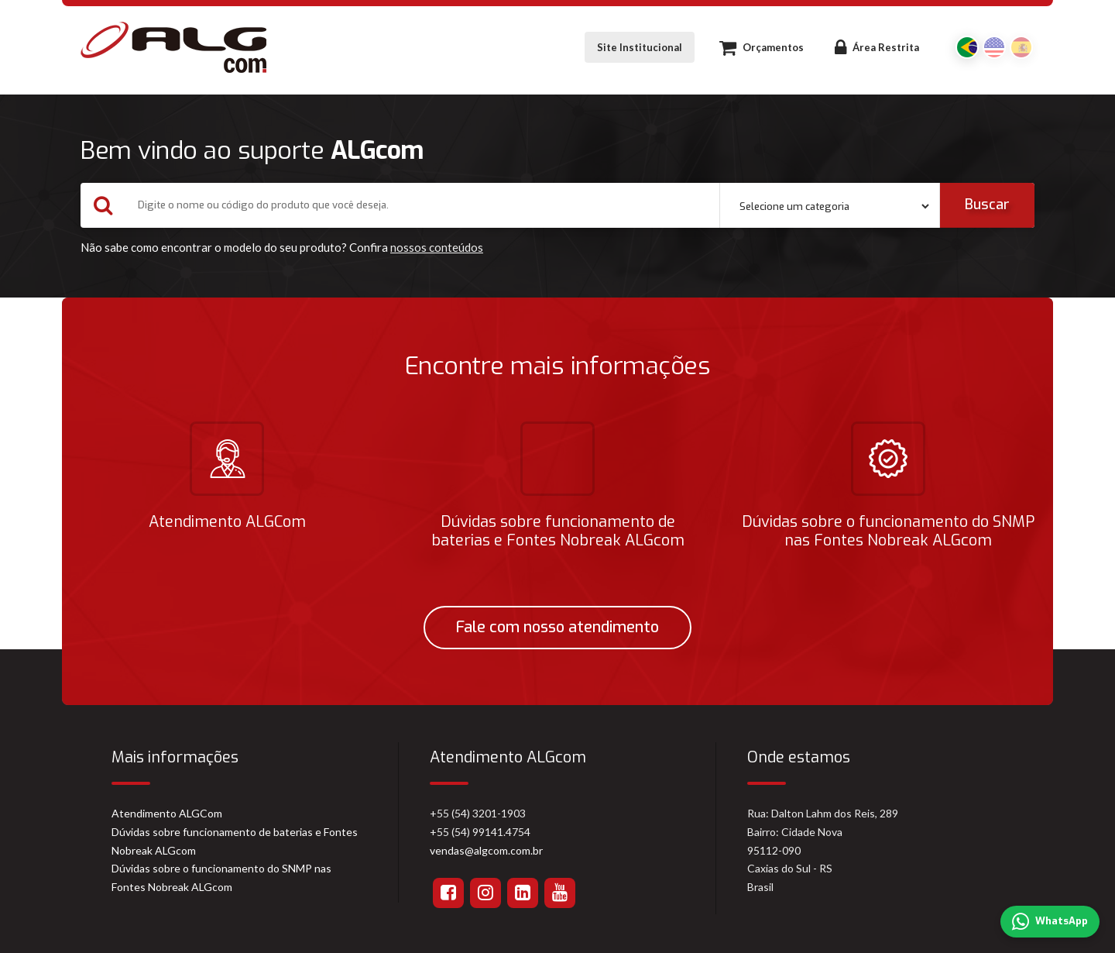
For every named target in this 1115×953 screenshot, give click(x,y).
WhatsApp (1050, 922)
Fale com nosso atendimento (557, 627)
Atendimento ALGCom (167, 813)
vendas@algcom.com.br (486, 850)
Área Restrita (877, 47)
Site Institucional (639, 47)
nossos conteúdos (436, 247)
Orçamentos (761, 47)
